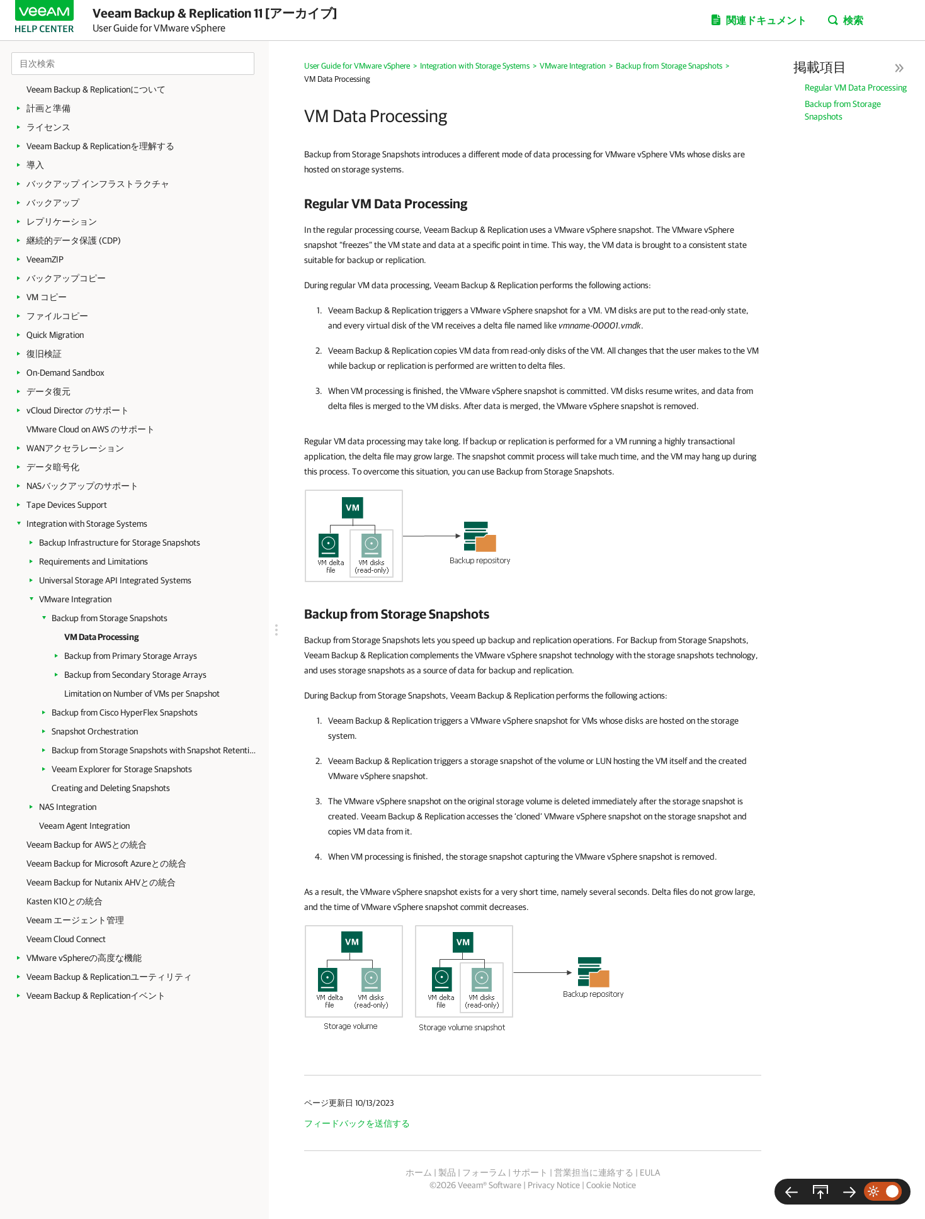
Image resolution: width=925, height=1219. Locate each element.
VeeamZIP (45, 259)
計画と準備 (48, 108)
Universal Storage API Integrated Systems (115, 580)
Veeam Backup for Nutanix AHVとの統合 (101, 882)
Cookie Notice (611, 1185)
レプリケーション (61, 221)
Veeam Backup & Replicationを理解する (100, 146)
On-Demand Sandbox (65, 373)
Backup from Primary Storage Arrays (130, 656)
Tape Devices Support (66, 505)
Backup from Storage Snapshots (109, 618)
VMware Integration (75, 599)
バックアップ (52, 203)
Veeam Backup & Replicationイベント (96, 996)
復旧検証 (44, 354)
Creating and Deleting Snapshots (111, 788)
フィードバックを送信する (357, 1123)
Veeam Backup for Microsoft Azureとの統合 (106, 863)
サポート (530, 1172)
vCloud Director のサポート (77, 410)
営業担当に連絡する (593, 1172)
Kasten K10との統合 (64, 901)
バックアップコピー (66, 278)
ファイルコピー (57, 316)
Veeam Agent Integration (84, 826)
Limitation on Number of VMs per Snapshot (142, 693)
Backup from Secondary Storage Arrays (135, 675)
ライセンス (48, 127)
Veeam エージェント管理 (75, 920)
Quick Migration (55, 335)
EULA (650, 1172)
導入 (35, 165)
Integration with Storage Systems (86, 524)
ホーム (419, 1172)
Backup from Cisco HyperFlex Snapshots (125, 712)
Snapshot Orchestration (95, 731)
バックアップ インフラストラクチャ (97, 184)
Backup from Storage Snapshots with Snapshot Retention (154, 750)
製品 (447, 1172)
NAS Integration (67, 807)
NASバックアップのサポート (82, 486)
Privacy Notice (554, 1185)
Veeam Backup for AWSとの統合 (86, 845)
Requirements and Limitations (93, 561)
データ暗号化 (52, 467)
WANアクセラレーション (75, 448)
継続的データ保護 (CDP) (73, 240)
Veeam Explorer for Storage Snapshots (122, 769)
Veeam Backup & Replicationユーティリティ (109, 977)
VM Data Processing (101, 637)
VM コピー (46, 297)
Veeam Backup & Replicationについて (96, 89)
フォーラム (484, 1172)
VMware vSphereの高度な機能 (84, 958)
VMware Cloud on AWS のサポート (90, 429)
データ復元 (48, 391)
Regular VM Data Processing (856, 87)
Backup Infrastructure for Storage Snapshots (119, 542)
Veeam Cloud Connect (66, 939)
